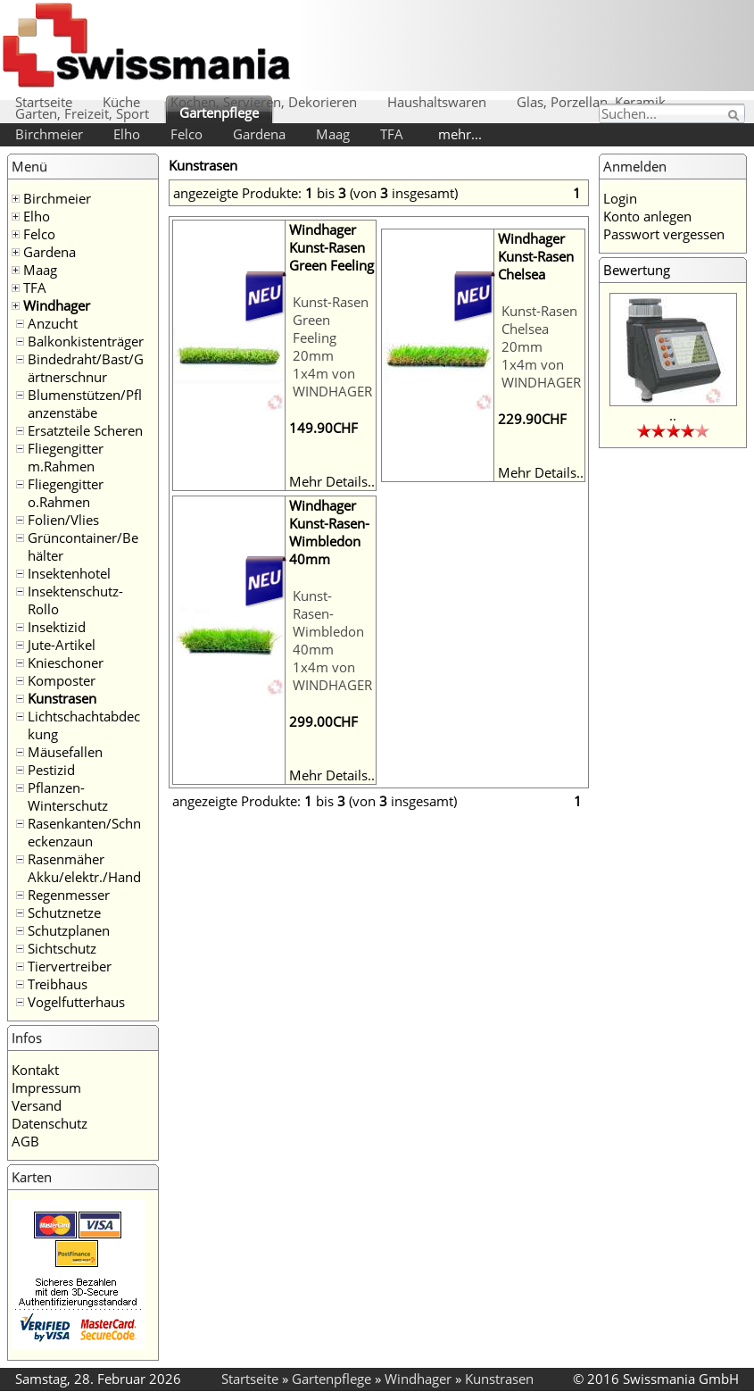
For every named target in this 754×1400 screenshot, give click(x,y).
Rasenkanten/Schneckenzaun (84, 832)
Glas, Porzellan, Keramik (591, 102)
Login (620, 198)
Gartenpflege (219, 112)
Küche (121, 102)
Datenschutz (49, 1123)
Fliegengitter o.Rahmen (66, 493)
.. (672, 415)
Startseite (43, 102)
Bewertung (636, 270)
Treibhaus (57, 984)
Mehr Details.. (332, 481)
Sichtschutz (62, 948)
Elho (126, 134)
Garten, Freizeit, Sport (82, 113)
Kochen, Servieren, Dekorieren (263, 102)
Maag (333, 134)
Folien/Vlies (63, 520)
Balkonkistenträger (86, 341)
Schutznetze (64, 912)
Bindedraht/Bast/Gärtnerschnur (86, 368)
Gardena (259, 134)
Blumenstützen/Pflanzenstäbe (85, 403)
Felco (186, 134)
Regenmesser (69, 895)
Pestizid (51, 770)
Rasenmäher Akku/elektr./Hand (84, 868)
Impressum (46, 1087)
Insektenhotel (69, 573)
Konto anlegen (647, 216)
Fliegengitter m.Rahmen (66, 457)
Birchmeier (49, 134)
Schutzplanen (69, 930)
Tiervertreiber (70, 966)
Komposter (61, 680)
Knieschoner (66, 662)
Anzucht (53, 323)
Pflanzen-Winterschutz (68, 796)
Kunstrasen (62, 698)
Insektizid (57, 627)
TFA (391, 134)
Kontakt (35, 1070)
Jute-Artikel (61, 645)
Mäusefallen (65, 752)
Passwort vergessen (664, 234)
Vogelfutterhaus (76, 1002)
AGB (25, 1141)
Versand (37, 1105)
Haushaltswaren (436, 102)
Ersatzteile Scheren (85, 430)
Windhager (56, 305)
